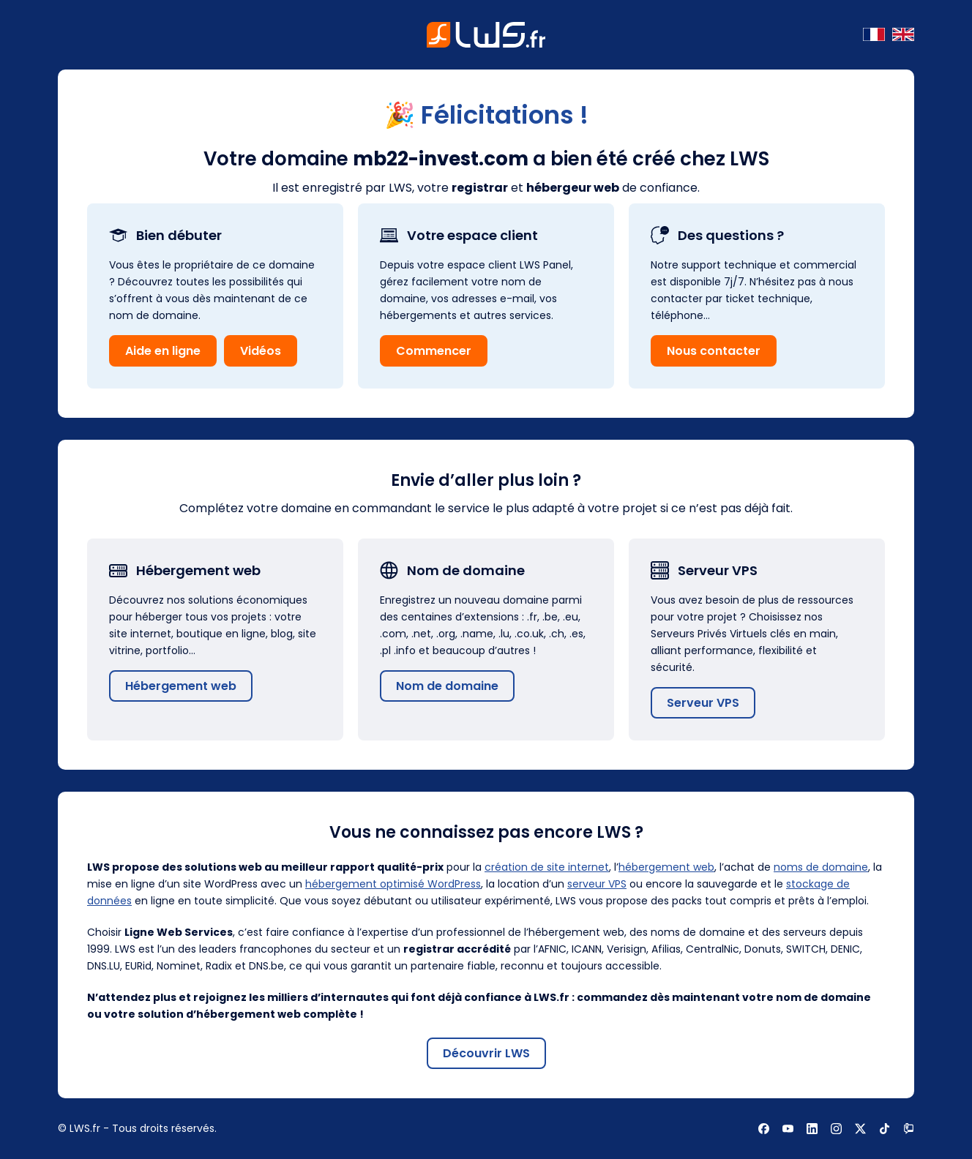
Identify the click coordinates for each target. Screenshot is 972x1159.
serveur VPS (597, 884)
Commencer (433, 350)
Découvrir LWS (486, 1053)
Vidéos (260, 350)
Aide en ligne (163, 350)
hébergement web (666, 867)
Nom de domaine (447, 686)
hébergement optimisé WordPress (393, 884)
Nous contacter (713, 350)
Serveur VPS (703, 702)
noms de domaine (821, 867)
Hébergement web (180, 686)
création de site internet (547, 867)
